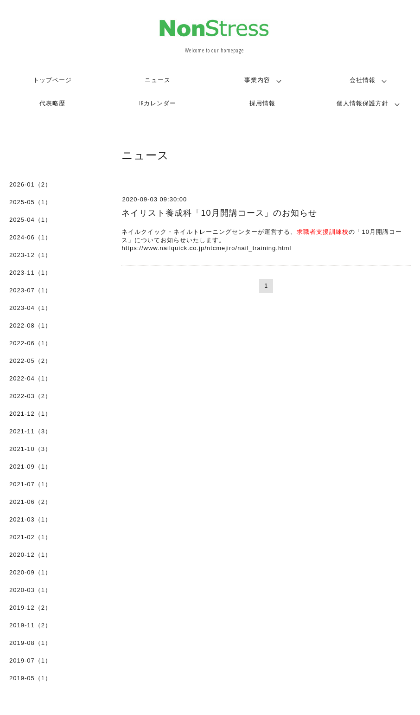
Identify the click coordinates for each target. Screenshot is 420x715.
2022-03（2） (30, 396)
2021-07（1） (30, 484)
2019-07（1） (30, 660)
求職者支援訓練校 (323, 231)
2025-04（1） (30, 219)
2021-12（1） (30, 413)
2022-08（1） (30, 325)
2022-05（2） (30, 360)
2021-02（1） (30, 537)
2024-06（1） (30, 237)
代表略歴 (52, 103)
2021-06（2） (30, 501)
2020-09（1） (30, 572)
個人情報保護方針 (362, 103)
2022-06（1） (30, 343)
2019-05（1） (30, 678)
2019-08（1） (30, 642)
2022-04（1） (30, 378)
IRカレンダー (157, 103)
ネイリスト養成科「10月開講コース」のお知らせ (219, 213)
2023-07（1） (30, 290)
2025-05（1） (30, 202)
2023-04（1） (30, 307)
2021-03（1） (30, 519)
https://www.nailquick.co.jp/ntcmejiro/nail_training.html (206, 248)
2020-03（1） (30, 589)
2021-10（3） (30, 448)
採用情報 (262, 103)
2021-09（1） (30, 466)
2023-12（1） (30, 254)
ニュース (158, 80)
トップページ (52, 80)
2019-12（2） (30, 607)
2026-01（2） (30, 184)
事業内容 (257, 80)
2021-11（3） (30, 431)
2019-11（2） (30, 625)
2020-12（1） (30, 554)
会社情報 (362, 80)
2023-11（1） (30, 272)
